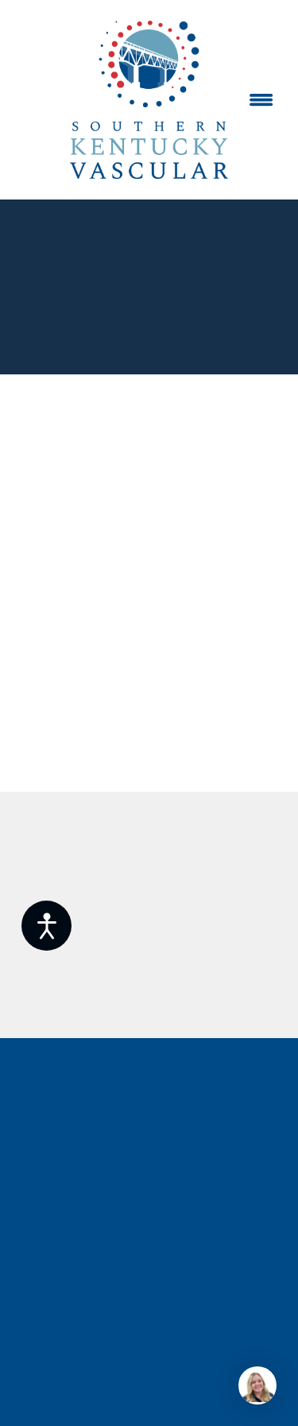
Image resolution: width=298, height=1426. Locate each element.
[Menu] (261, 100)
